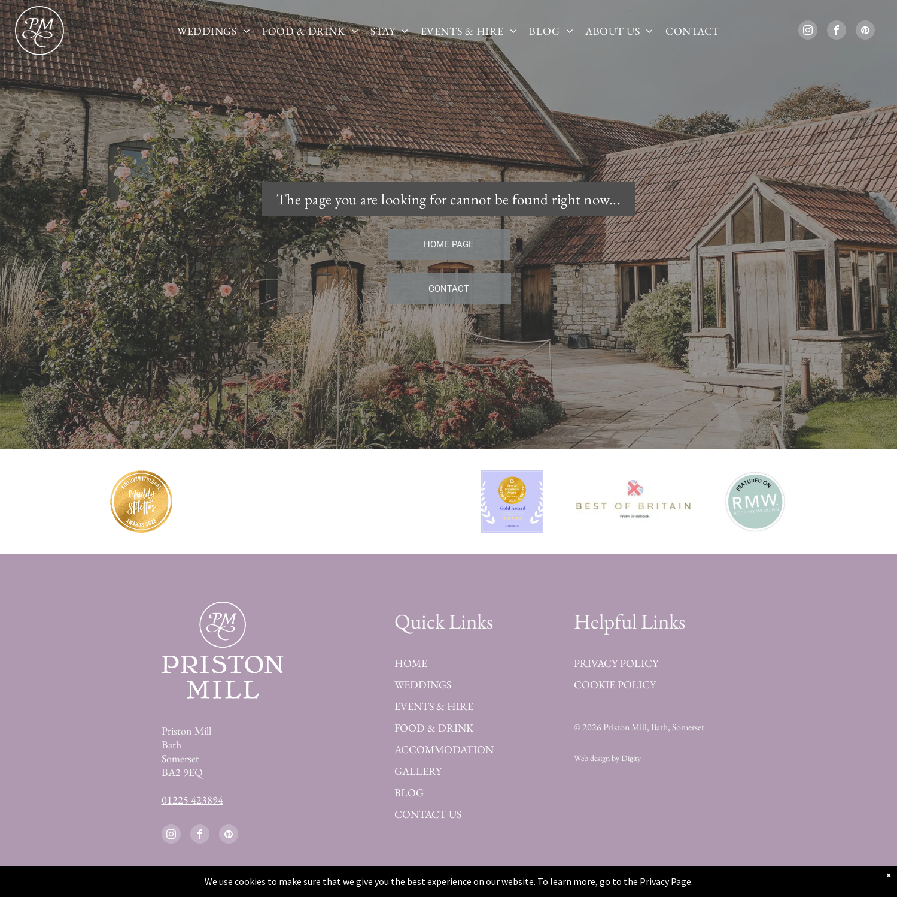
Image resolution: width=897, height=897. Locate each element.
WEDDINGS (422, 684)
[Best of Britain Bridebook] (633, 501)
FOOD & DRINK (433, 728)
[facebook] (836, 31)
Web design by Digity (607, 758)
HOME (410, 663)
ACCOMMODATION (444, 749)
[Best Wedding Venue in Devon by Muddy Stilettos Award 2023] (141, 501)
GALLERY (418, 771)
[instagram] (807, 31)
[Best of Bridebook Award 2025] (512, 501)
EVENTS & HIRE (433, 706)
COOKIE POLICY (615, 684)
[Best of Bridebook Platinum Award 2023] (263, 501)
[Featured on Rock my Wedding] (755, 501)
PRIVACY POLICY (616, 663)
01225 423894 (192, 800)
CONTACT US (427, 814)
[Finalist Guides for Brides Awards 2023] (384, 501)
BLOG (409, 792)
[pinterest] (865, 31)
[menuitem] (213, 30)
